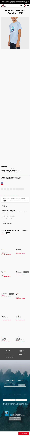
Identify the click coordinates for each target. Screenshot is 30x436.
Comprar (24, 434)
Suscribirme (22, 385)
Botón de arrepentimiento (9, 399)
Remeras (15, 407)
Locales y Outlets (19, 377)
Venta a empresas (11, 380)
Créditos (15, 394)
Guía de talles (11, 378)
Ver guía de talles (4, 192)
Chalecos (7, 407)
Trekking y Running (24, 407)
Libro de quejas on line (21, 399)
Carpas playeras (8, 403)
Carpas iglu (13, 403)
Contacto (19, 378)
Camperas (16, 405)
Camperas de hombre (23, 405)
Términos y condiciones (8, 394)
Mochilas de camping (10, 404)
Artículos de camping (10, 405)
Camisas (11, 407)
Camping (26, 403)
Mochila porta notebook (19, 404)
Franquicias (20, 380)
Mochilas (4, 404)
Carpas (3, 403)
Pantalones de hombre (18, 406)
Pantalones (12, 406)
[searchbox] (21, 5)
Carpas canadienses (20, 403)
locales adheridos (11, 1)
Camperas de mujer (5, 406)
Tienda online (4, 1)
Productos (9, 377)
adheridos (15, 171)
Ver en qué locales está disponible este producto (10, 194)
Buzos (18, 407)
